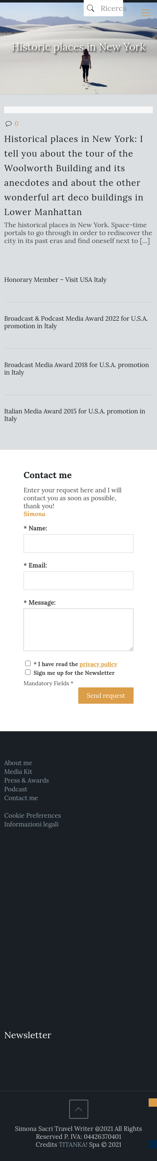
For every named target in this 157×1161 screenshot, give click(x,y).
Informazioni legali (31, 824)
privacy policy (98, 664)
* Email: (35, 565)
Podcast (15, 789)
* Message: (39, 602)
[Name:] (78, 543)
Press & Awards (26, 780)
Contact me (21, 798)
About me (18, 763)
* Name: (35, 528)
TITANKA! (73, 1144)
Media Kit (18, 772)
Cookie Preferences (32, 815)
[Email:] (78, 580)
